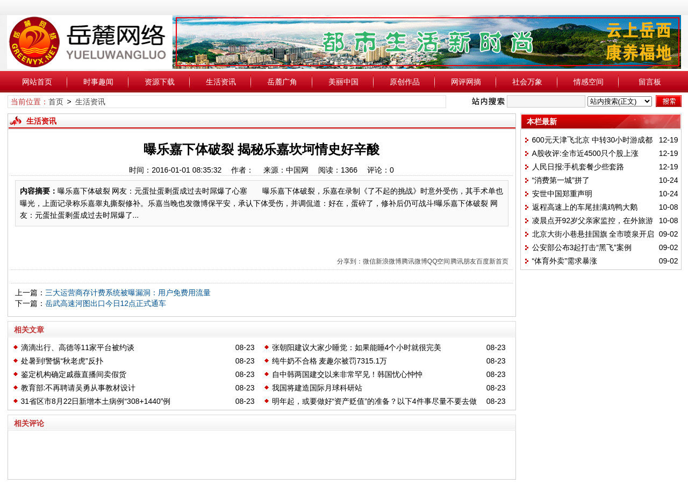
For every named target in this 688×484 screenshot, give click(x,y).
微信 (369, 261)
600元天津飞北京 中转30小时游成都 (592, 140)
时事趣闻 (98, 81)
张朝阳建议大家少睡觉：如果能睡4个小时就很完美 (357, 347)
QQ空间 (438, 261)
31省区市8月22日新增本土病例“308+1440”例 (96, 401)
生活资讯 (221, 81)
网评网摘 (466, 81)
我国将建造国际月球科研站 (317, 387)
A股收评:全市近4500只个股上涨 (585, 153)
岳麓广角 (282, 81)
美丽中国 (343, 81)
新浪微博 (389, 261)
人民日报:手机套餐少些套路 (578, 166)
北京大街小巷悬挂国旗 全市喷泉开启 (593, 234)
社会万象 (527, 81)
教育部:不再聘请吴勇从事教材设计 (78, 387)
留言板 (650, 81)
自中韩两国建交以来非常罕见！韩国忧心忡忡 (347, 374)
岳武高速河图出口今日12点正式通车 (106, 303)
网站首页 (37, 81)
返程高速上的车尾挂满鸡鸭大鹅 (584, 207)
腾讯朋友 (463, 261)
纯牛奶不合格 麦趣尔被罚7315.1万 (330, 361)
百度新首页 (492, 261)
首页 (55, 101)
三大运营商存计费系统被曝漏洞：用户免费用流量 (128, 292)
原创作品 (405, 81)
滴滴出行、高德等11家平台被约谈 (78, 347)
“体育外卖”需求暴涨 (564, 261)
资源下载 (160, 81)
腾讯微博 (414, 261)
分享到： (350, 261)
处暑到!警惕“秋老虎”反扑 (62, 361)
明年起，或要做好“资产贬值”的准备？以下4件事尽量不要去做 (374, 401)
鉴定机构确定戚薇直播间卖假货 (73, 374)
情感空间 (589, 81)
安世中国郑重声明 (562, 193)
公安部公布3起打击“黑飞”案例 (582, 247)
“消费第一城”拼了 (561, 180)
